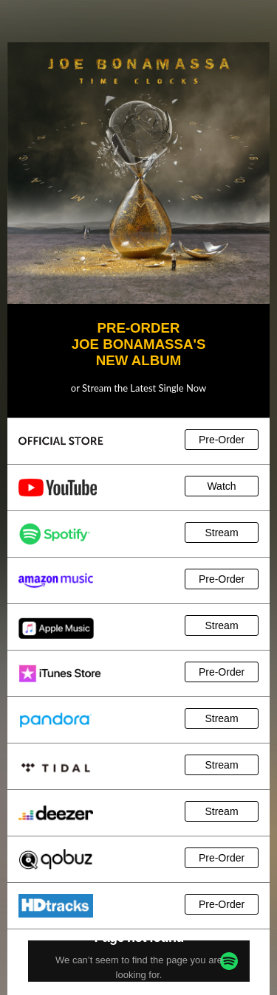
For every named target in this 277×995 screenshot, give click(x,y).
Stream (221, 532)
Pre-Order (221, 440)
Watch (221, 486)
